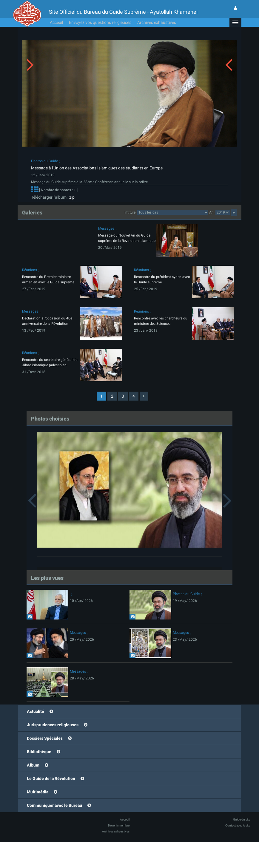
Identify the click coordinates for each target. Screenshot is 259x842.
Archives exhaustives (156, 22)
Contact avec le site (237, 825)
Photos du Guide (44, 161)
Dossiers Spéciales (45, 738)
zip (71, 197)
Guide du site (241, 819)
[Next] (144, 396)
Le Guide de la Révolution (51, 778)
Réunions (29, 270)
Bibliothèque (39, 751)
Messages (106, 228)
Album (33, 765)
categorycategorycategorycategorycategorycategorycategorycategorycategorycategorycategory (172, 212)
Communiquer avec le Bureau (54, 805)
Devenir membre (119, 825)
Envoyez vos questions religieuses (100, 22)
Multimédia (37, 792)
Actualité (35, 711)
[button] (235, 22)
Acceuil (56, 22)
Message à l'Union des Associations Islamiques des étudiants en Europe (97, 168)
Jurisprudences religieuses (52, 724)
